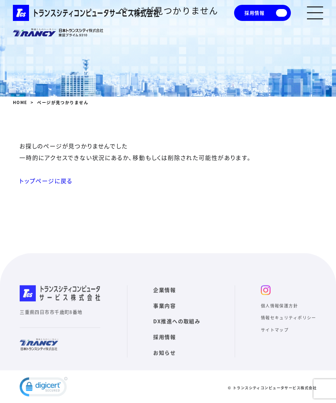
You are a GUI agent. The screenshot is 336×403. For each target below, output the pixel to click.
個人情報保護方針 (279, 312)
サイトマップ (275, 336)
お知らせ (164, 359)
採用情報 (254, 12)
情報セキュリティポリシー (288, 324)
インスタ (266, 296)
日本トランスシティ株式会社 (58, 32)
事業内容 (164, 312)
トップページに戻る (46, 181)
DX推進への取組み (176, 327)
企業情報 (164, 296)
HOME (20, 102)
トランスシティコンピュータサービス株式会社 (86, 13)
